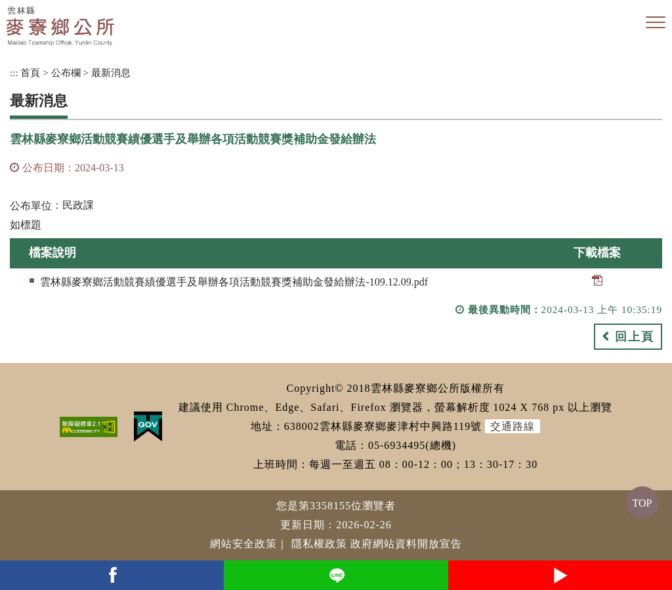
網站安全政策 (243, 543)
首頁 (30, 72)
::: (14, 72)
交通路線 (512, 426)
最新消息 (111, 72)
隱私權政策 (319, 543)
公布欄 (66, 72)
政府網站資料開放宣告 (406, 543)
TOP (642, 503)
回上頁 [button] (634, 336)
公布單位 (31, 205)
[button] (655, 23)
